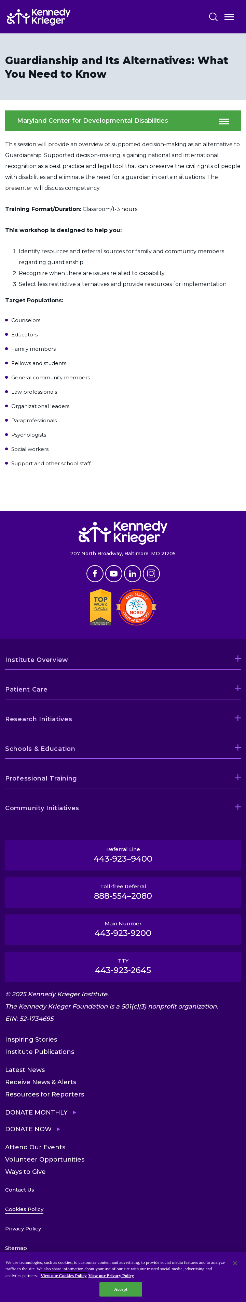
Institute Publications (39, 1052)
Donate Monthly (36, 1112)
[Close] (235, 1263)
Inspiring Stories (31, 1039)
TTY (123, 966)
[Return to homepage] (59, 17)
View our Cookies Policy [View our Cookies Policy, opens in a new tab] (64, 1275)
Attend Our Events (35, 1147)
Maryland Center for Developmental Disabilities (92, 120)
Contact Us (19, 1189)
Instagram (151, 573)
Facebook (95, 573)
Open (229, 18)
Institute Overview (36, 660)
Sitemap (16, 1248)
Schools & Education (40, 749)
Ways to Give (25, 1172)
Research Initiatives (38, 719)
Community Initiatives (42, 808)
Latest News (25, 1070)
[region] (123, 1277)
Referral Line (123, 855)
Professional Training (41, 778)
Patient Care (26, 689)
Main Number (123, 929)
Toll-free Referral (123, 892)
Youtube (113, 573)
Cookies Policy (24, 1209)
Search (213, 17)
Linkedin (132, 573)
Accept (120, 1289)
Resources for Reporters (44, 1094)
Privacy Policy (23, 1228)
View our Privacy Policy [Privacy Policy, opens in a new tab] (111, 1275)
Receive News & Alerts (40, 1082)
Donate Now (28, 1129)
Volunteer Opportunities (44, 1159)
